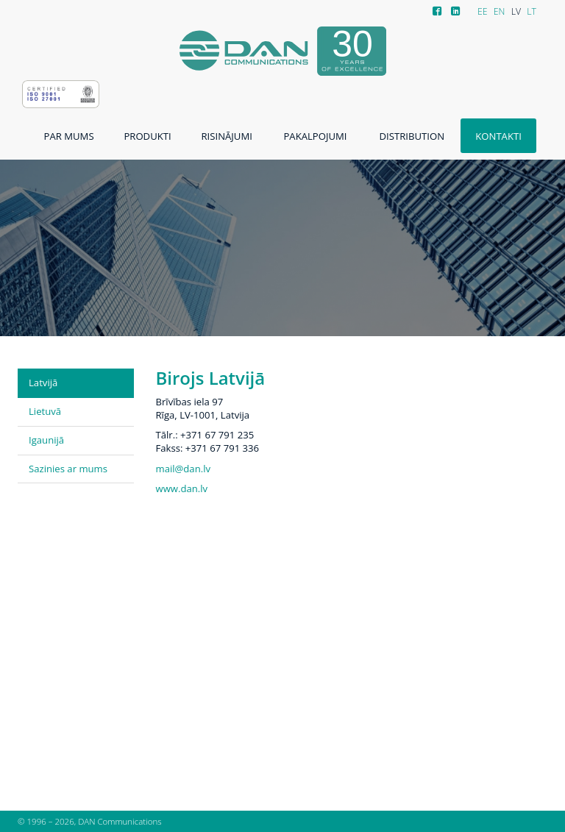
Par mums (69, 136)
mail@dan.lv (183, 468)
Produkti (147, 136)
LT (531, 11)
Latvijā (43, 382)
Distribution (412, 136)
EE (482, 11)
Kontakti (498, 136)
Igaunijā (46, 440)
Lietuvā (45, 411)
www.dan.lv (182, 488)
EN (499, 11)
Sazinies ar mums (68, 468)
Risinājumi (227, 136)
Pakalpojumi (315, 136)
